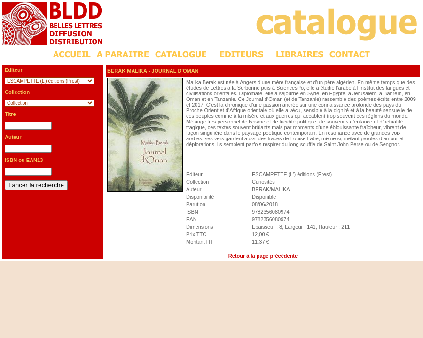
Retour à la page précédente (263, 256)
